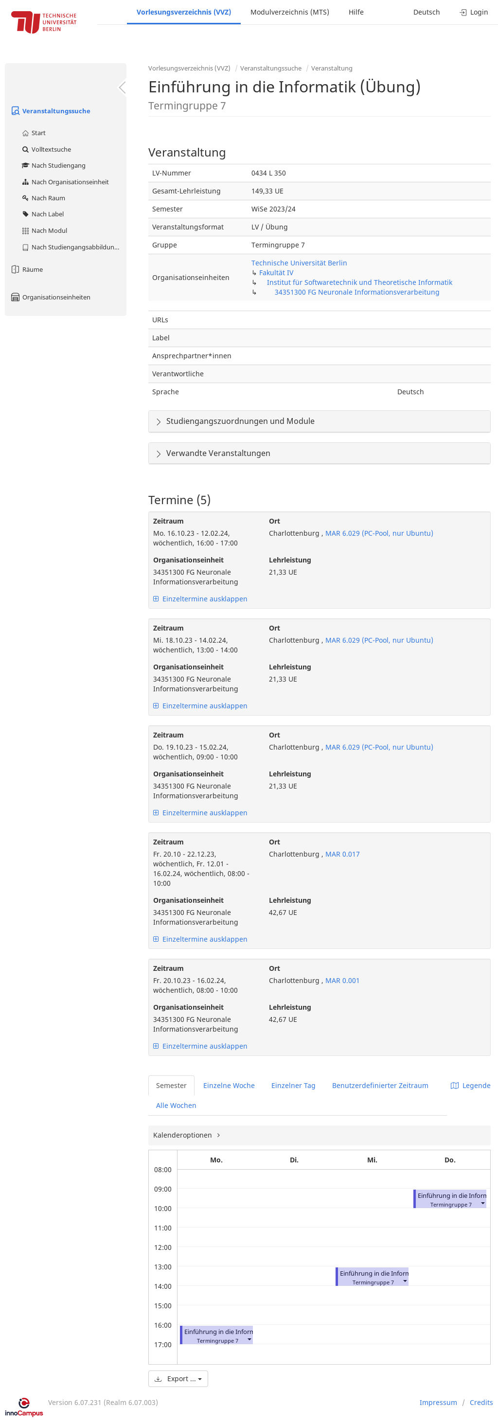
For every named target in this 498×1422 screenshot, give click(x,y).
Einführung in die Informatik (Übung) (238, 1332)
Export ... (178, 1378)
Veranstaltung (332, 68)
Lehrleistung (290, 559)
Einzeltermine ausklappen (200, 598)
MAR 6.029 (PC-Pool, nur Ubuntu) (378, 533)
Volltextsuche (46, 149)
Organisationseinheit (188, 559)
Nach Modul (44, 230)
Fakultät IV (276, 272)
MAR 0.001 (341, 980)
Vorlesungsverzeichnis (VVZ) (184, 12)
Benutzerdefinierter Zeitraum (380, 1085)
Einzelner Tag (293, 1085)
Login (474, 12)
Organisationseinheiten (50, 297)
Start (33, 132)
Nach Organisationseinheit (65, 181)
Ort (274, 521)
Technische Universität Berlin (299, 262)
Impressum (438, 1402)
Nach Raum (43, 197)
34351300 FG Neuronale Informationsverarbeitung (357, 292)
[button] (249, 1338)
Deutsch (426, 12)
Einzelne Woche (229, 1085)
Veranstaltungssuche (50, 110)
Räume (26, 269)
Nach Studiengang (53, 165)
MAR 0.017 (341, 854)
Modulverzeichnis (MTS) (289, 12)
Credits (481, 1402)
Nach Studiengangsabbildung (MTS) (73, 247)
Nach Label (42, 214)
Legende (471, 1085)
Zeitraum (168, 521)
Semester (171, 1085)
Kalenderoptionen (183, 1135)
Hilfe (356, 12)
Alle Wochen (176, 1105)
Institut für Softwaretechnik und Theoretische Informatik (359, 282)
